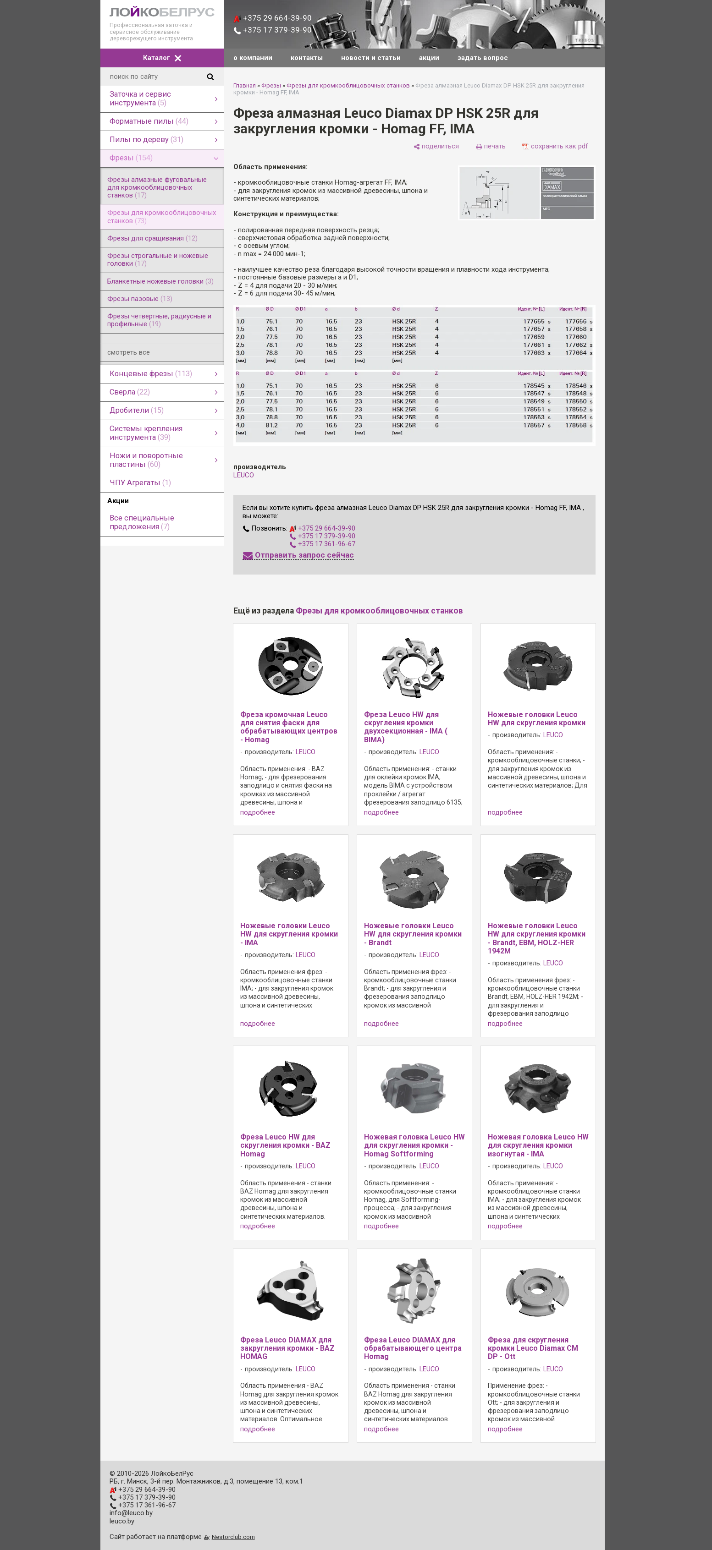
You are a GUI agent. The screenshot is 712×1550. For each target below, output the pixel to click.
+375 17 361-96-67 (322, 544)
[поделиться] (436, 146)
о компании (252, 58)
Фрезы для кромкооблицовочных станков (348, 85)
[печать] (490, 146)
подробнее (257, 812)
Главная (244, 85)
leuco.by (122, 1521)
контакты (307, 58)
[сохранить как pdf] (555, 146)
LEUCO (243, 475)
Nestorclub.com (233, 1536)
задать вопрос (483, 58)
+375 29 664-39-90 (272, 17)
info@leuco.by (131, 1513)
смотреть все (128, 352)
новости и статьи (371, 58)
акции (429, 58)
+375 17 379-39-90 (272, 29)
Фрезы (271, 85)
